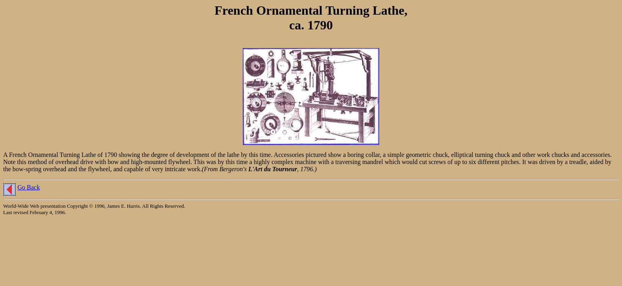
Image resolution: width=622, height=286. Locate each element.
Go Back (28, 187)
